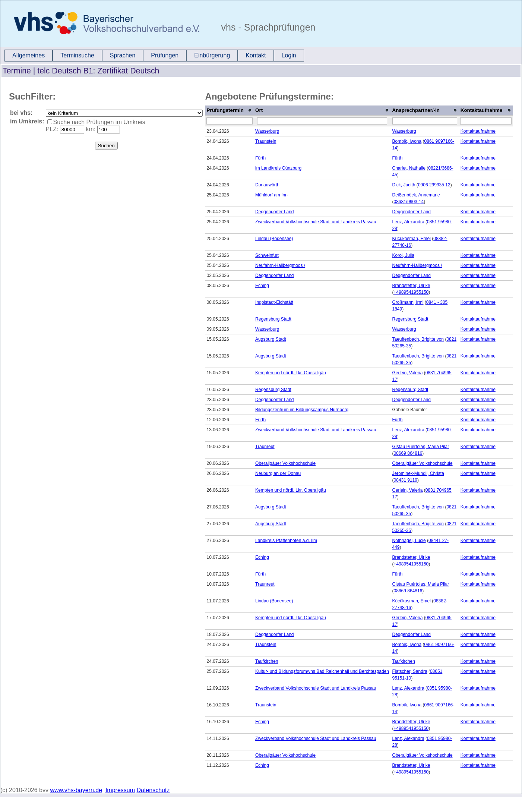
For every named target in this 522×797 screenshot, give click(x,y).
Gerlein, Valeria (407, 372)
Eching (262, 285)
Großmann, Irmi (408, 302)
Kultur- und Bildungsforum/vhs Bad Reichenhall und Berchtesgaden (322, 671)
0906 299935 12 (434, 185)
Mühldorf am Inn (271, 195)
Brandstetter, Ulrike (411, 285)
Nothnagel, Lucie (409, 540)
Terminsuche (77, 55)
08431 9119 (405, 480)
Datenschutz (153, 790)
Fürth (260, 158)
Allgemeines (28, 55)
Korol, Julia (403, 255)
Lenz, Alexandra (408, 221)
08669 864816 (408, 453)
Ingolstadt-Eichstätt (274, 302)
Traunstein (265, 141)
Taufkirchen (266, 661)
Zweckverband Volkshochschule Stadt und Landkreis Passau (315, 221)
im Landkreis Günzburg (278, 168)
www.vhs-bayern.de (76, 790)
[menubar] (154, 56)
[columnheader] (229, 110)
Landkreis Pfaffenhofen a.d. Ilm (286, 540)
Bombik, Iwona (407, 141)
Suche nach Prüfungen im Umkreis (99, 122)
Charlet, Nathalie (408, 168)
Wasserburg (267, 131)
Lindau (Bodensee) (274, 238)
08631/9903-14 (409, 201)
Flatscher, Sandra (409, 671)
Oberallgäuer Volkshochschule (285, 463)
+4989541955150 (411, 292)
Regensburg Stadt (273, 319)
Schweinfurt (267, 255)
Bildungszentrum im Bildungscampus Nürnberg (301, 409)
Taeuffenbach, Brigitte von (418, 339)
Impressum (120, 790)
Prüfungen (164, 55)
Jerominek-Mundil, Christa (418, 473)
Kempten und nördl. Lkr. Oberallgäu (290, 372)
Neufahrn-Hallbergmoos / (280, 265)
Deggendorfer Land (274, 211)
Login (289, 55)
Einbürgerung (212, 55)
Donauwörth (267, 185)
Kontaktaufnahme (478, 131)
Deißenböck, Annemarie (416, 195)
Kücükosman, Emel (411, 238)
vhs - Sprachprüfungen (267, 27)
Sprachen (123, 55)
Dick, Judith (403, 185)
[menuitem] (28, 56)
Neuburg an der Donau (278, 473)
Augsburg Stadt (270, 339)
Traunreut (265, 446)
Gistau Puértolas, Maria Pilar (420, 446)
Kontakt (256, 55)
